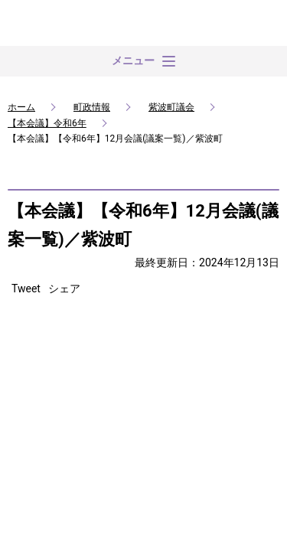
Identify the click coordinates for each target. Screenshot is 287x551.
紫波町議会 (171, 107)
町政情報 (91, 107)
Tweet (26, 288)
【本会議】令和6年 (47, 123)
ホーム (21, 107)
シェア (64, 288)
